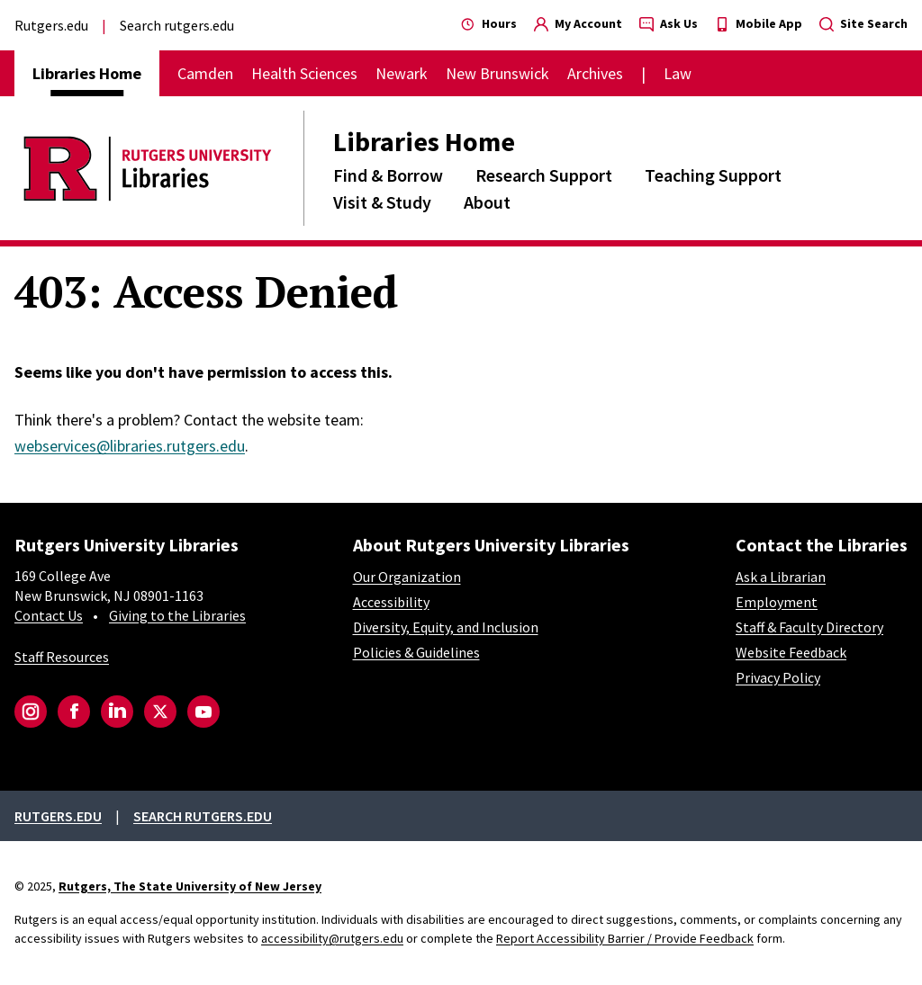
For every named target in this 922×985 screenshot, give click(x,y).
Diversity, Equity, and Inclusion (445, 627)
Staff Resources (61, 657)
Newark (401, 73)
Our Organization (407, 577)
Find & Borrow (388, 175)
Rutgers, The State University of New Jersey (190, 886)
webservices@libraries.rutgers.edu (129, 445)
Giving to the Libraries (177, 615)
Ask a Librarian (781, 577)
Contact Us (48, 615)
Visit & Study (382, 202)
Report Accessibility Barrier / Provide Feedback (625, 938)
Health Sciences (304, 73)
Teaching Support (713, 175)
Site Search (863, 23)
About (487, 202)
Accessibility (391, 602)
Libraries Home (424, 141)
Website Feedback (791, 652)
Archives (595, 73)
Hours (489, 23)
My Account (578, 23)
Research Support (543, 175)
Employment (777, 602)
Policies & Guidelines (416, 652)
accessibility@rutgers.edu (332, 938)
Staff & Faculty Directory (809, 627)
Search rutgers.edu (177, 25)
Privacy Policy (778, 677)
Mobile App (758, 23)
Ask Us (668, 23)
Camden (205, 73)
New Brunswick (497, 73)
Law (678, 73)
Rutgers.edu (51, 25)
